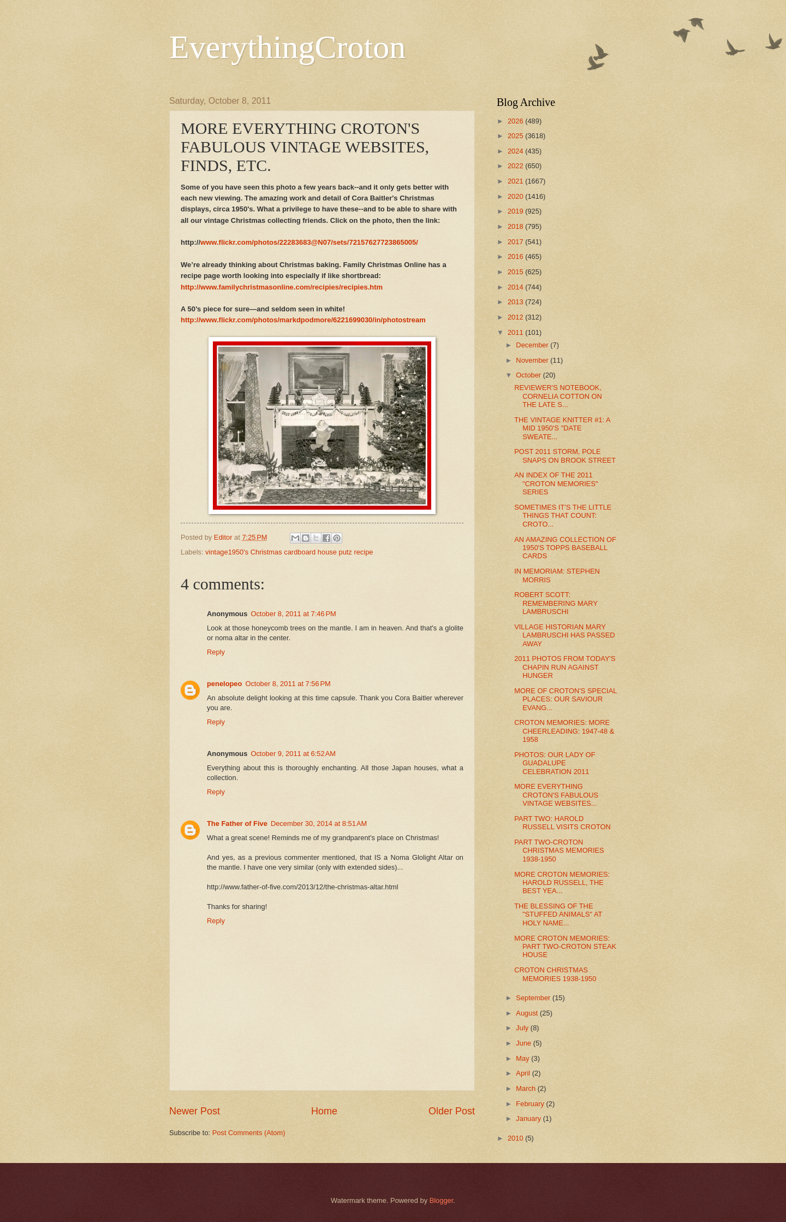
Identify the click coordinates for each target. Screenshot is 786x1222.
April (524, 1073)
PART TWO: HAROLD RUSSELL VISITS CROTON (562, 822)
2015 (516, 272)
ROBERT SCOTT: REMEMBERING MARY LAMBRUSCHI (556, 603)
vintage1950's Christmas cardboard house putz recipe (289, 552)
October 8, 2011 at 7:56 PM (287, 684)
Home (324, 1111)
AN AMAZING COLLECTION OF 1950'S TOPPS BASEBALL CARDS (565, 547)
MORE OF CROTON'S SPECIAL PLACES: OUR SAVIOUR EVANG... (565, 699)
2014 (516, 287)
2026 (516, 121)
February (531, 1104)
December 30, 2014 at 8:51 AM (319, 823)
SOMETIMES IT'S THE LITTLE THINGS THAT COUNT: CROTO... (562, 515)
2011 (516, 332)
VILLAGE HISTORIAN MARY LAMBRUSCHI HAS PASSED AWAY (564, 635)
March (526, 1088)
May (523, 1058)
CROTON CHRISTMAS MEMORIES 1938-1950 (555, 974)
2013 (516, 302)
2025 (516, 136)
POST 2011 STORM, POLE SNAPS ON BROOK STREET (565, 455)
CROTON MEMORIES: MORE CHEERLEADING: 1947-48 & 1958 (564, 730)
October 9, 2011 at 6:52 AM (293, 753)
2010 (516, 1138)
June (524, 1043)
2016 (516, 256)
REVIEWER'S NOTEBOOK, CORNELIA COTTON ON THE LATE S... (558, 396)
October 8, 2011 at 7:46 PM (293, 614)
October (529, 375)
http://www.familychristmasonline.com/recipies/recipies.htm (282, 287)
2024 (516, 151)
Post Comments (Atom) (248, 1133)
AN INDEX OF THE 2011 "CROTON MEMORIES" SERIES (556, 483)
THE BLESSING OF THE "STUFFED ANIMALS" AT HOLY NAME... (558, 914)
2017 (516, 242)
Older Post (451, 1111)
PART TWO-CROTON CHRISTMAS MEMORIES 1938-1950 (559, 850)
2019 (516, 211)
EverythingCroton (287, 47)
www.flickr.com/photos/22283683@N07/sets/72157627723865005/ (309, 242)
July (523, 1028)
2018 (516, 226)
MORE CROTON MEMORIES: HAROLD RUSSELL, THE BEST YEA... (562, 882)
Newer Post (194, 1111)
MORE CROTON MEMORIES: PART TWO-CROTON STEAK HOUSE (565, 946)
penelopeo (224, 684)
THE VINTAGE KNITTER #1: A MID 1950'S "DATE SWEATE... (562, 428)
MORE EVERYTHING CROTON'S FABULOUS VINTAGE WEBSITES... (556, 794)
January (529, 1118)
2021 (516, 181)
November (533, 360)
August (528, 1013)
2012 (516, 317)
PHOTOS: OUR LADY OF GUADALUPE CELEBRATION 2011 (554, 763)
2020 (516, 196)
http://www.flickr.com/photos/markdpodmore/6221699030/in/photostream (303, 320)
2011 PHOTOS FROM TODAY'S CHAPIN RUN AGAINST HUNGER (564, 667)
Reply (216, 652)
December (533, 345)
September (534, 998)
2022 (516, 166)
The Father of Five (237, 823)
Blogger (442, 1200)
